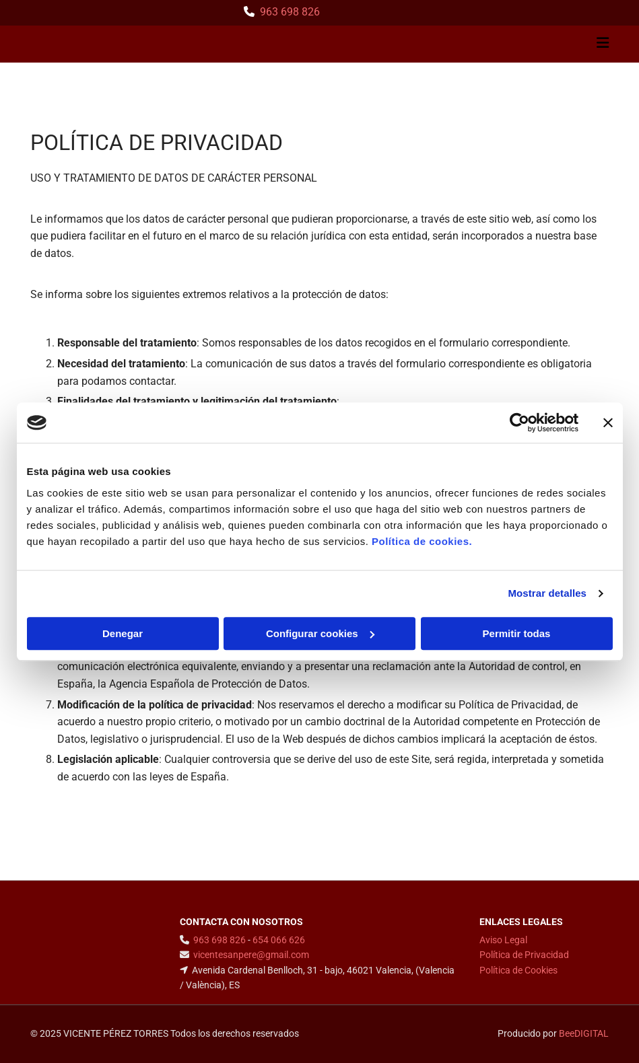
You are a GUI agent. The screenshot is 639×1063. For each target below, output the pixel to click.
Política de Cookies (518, 970)
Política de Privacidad (524, 954)
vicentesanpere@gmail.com (251, 954)
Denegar (122, 633)
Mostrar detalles (547, 593)
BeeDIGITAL (584, 1033)
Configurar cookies (320, 633)
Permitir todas (517, 633)
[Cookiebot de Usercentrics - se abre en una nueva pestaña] (519, 422)
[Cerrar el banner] (608, 422)
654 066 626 (279, 939)
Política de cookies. (422, 541)
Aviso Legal (503, 939)
